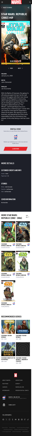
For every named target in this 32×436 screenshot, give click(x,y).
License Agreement (6, 431)
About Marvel (6, 380)
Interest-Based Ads (16, 431)
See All (27, 216)
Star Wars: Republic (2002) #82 (21, 244)
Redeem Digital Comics (22, 390)
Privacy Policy (12, 427)
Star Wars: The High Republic (6, 336)
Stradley (17, 277)
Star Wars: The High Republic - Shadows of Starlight (22, 359)
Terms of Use (5, 427)
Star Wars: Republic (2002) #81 (6, 274)
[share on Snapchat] (19, 420)
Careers (4, 387)
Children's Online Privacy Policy (21, 429)
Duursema (8, 247)
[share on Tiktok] (28, 420)
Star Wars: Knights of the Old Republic (8, 358)
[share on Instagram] (9, 420)
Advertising (19, 380)
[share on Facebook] (3, 420)
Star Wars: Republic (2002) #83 (6, 244)
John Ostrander (6, 82)
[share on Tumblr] (12, 420)
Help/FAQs (5, 383)
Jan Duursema (6, 88)
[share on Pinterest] (22, 420)
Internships (6, 390)
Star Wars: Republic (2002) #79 (6, 303)
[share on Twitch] (25, 420)
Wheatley (22, 277)
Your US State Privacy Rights (23, 427)
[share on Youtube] (15, 420)
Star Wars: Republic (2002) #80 (21, 274)
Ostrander (3, 247)
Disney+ (18, 383)
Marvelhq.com (20, 387)
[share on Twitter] (6, 420)
